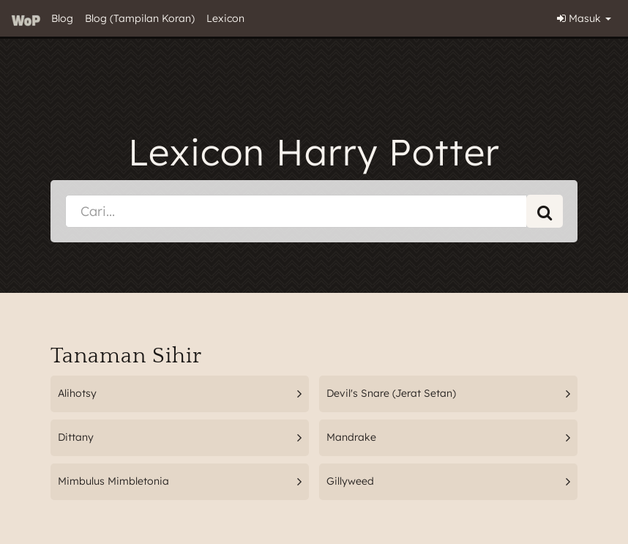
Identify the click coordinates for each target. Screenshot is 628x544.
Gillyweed (350, 481)
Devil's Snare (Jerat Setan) (391, 393)
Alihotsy (77, 393)
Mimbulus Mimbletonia (113, 481)
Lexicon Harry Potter (314, 152)
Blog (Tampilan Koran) (140, 18)
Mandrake (351, 437)
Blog (62, 18)
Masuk (584, 18)
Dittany (76, 437)
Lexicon (225, 18)
